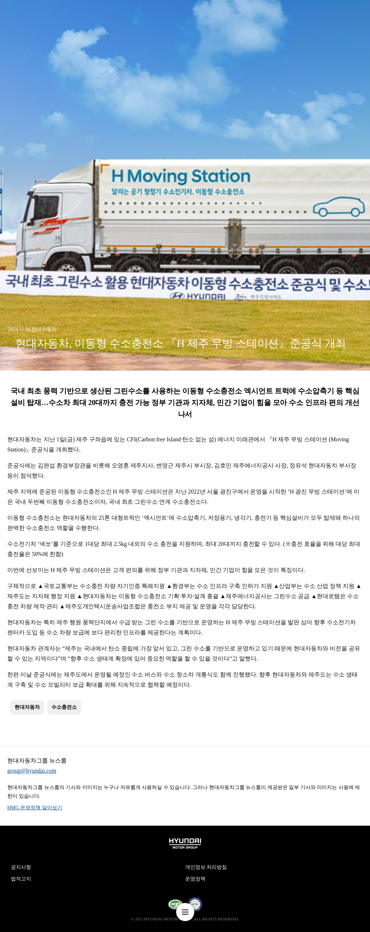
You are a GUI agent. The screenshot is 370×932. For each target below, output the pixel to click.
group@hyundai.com (31, 771)
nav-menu (185, 912)
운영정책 (195, 879)
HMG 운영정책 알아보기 (34, 807)
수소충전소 (64, 707)
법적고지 (21, 879)
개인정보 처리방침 (206, 867)
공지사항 (21, 867)
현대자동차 (27, 707)
